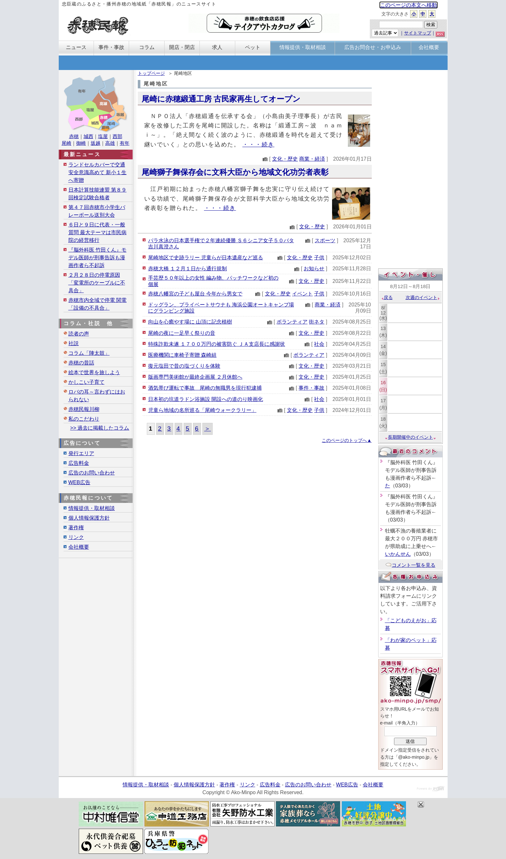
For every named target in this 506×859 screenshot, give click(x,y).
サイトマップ (417, 32)
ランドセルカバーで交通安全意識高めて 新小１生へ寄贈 (97, 172)
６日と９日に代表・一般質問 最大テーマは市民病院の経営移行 (97, 232)
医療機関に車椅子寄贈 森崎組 (182, 355)
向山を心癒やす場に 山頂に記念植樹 (190, 322)
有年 (124, 143)
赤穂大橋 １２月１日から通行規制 (187, 268)
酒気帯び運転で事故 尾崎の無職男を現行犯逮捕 (205, 388)
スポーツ (325, 240)
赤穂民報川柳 (83, 409)
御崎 (81, 143)
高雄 (110, 143)
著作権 (76, 527)
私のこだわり (83, 419)
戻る (387, 297)
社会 (319, 344)
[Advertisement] (410, 170)
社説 (73, 343)
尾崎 (66, 143)
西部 (117, 136)
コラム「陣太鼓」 (89, 353)
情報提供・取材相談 (91, 508)
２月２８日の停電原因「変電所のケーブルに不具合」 (96, 282)
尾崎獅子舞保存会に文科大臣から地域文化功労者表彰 (235, 172)
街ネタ (316, 322)
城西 (88, 136)
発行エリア (81, 453)
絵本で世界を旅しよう (94, 372)
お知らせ (314, 268)
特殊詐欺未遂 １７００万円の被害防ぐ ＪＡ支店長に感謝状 (216, 344)
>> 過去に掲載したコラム (99, 428)
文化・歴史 (285, 159)
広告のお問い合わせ (91, 472)
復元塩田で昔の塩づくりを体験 (184, 366)
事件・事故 (311, 388)
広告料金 (78, 463)
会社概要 (78, 547)
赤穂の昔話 (81, 362)
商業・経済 (312, 159)
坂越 (95, 143)
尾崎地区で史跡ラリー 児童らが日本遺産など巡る (205, 257)
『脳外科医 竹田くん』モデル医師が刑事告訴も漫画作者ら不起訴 (97, 257)
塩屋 (103, 136)
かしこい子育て (86, 382)
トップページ (151, 73)
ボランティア (292, 322)
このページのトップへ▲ (346, 440)
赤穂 (74, 136)
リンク (76, 537)
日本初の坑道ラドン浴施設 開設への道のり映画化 (205, 399)
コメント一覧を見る (410, 565)
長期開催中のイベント (410, 437)
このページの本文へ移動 (408, 5)
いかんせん (398, 554)
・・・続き (258, 144)
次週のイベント (423, 297)
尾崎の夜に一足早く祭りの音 (181, 333)
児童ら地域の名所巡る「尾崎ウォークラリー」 (202, 410)
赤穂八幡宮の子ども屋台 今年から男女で (195, 293)
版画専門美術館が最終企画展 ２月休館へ (195, 377)
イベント (302, 293)
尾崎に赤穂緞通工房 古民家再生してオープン (221, 99)
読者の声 (78, 333)
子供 (319, 257)
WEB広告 (79, 482)
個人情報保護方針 (89, 518)
